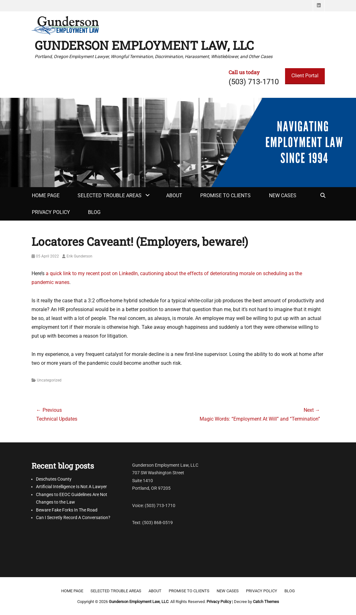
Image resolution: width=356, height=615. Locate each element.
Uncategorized (49, 380)
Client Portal (304, 76)
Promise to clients (225, 195)
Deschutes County (54, 479)
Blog (94, 212)
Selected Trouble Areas (110, 195)
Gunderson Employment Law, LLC (144, 45)
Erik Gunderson (79, 256)
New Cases (282, 195)
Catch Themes (266, 601)
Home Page (46, 195)
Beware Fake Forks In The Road (66, 509)
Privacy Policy (51, 212)
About (174, 195)
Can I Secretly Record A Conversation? (73, 517)
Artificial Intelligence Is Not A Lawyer (71, 486)
